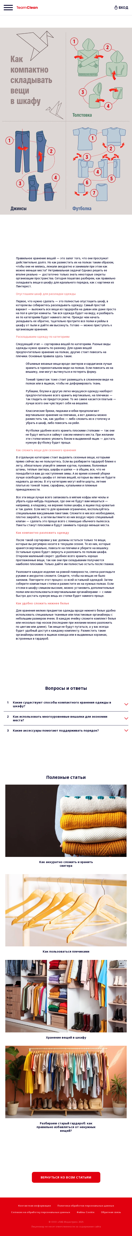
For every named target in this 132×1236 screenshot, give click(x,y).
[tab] (66, 704)
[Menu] (8, 7)
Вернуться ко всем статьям (66, 1177)
